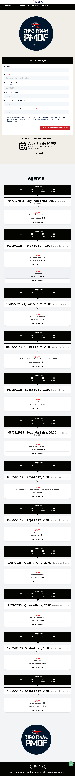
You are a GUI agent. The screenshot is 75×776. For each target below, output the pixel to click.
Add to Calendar (37, 222)
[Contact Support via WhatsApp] (71, 763)
